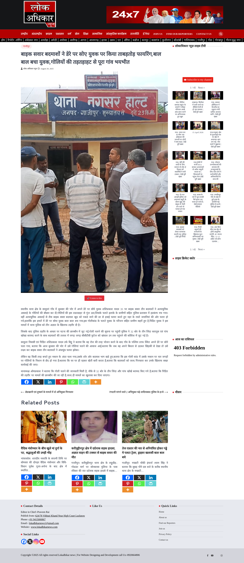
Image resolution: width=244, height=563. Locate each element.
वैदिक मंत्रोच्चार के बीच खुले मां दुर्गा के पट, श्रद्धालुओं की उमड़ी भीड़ (41, 450)
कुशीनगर (166, 40)
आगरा (83, 40)
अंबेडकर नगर (31, 40)
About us (163, 517)
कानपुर (145, 40)
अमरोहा (44, 40)
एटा (119, 40)
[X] (38, 382)
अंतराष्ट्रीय (36, 34)
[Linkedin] (49, 382)
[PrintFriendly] (84, 382)
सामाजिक (97, 34)
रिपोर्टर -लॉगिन (15, 40)
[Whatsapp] (72, 382)
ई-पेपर (146, 34)
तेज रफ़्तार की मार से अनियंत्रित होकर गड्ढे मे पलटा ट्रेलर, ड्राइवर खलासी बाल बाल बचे (144, 452)
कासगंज (155, 40)
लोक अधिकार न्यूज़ (29, 69)
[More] (95, 382)
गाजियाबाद (189, 40)
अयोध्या (63, 40)
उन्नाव (112, 40)
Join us (157, 34)
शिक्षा (85, 34)
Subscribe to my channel (198, 79)
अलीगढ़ (74, 40)
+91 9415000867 (37, 519)
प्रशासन (60, 34)
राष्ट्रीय (24, 34)
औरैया (127, 40)
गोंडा (210, 40)
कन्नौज (136, 40)
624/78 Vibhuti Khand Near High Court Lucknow (60, 515)
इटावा (104, 40)
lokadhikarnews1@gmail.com (44, 523)
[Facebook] (26, 382)
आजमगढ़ (94, 40)
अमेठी (54, 40)
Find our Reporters (179, 34)
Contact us (203, 34)
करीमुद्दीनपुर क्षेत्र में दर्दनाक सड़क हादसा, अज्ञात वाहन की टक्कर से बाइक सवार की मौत (94, 452)
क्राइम (49, 34)
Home (161, 512)
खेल (77, 34)
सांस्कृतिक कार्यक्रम (116, 34)
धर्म (69, 34)
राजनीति (134, 34)
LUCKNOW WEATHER (198, 408)
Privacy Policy (165, 534)
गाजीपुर (201, 40)
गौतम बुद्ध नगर (233, 40)
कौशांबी (177, 40)
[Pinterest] (61, 382)
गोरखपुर (219, 40)
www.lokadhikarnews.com (44, 527)
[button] (201, 88)
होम (3, 40)
